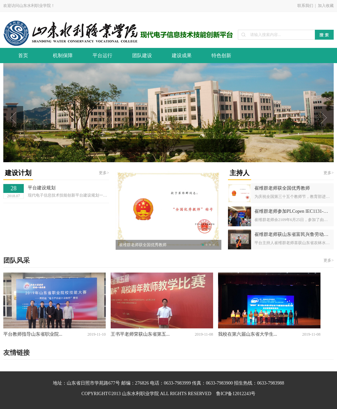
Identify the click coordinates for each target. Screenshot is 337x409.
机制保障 (63, 55)
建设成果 (182, 55)
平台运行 (102, 55)
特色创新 (221, 55)
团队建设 (142, 55)
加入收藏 (326, 5)
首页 (23, 55)
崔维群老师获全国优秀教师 (143, 244)
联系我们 (305, 5)
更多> (104, 172)
